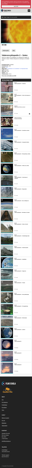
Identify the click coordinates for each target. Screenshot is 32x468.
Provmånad (4, 407)
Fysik (6, 67)
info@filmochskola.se (6, 441)
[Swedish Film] (16, 390)
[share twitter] (4, 45)
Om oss (3, 420)
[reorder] (29, 10)
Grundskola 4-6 (10, 68)
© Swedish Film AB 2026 (7, 466)
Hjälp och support (5, 417)
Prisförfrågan (4, 404)
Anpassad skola (24, 68)
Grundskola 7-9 (17, 68)
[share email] (5, 45)
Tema (3, 410)
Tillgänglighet (4, 425)
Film (2, 399)
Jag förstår (16, 6)
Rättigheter (4, 423)
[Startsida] (6, 10)
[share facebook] (2, 45)
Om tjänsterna (5, 402)
